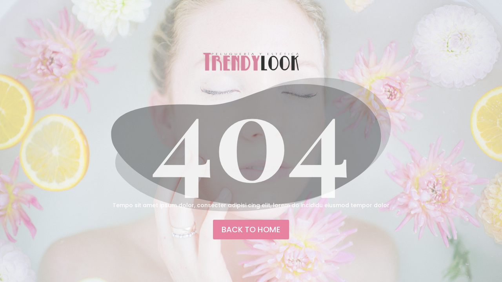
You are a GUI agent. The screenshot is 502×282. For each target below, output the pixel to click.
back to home (251, 229)
